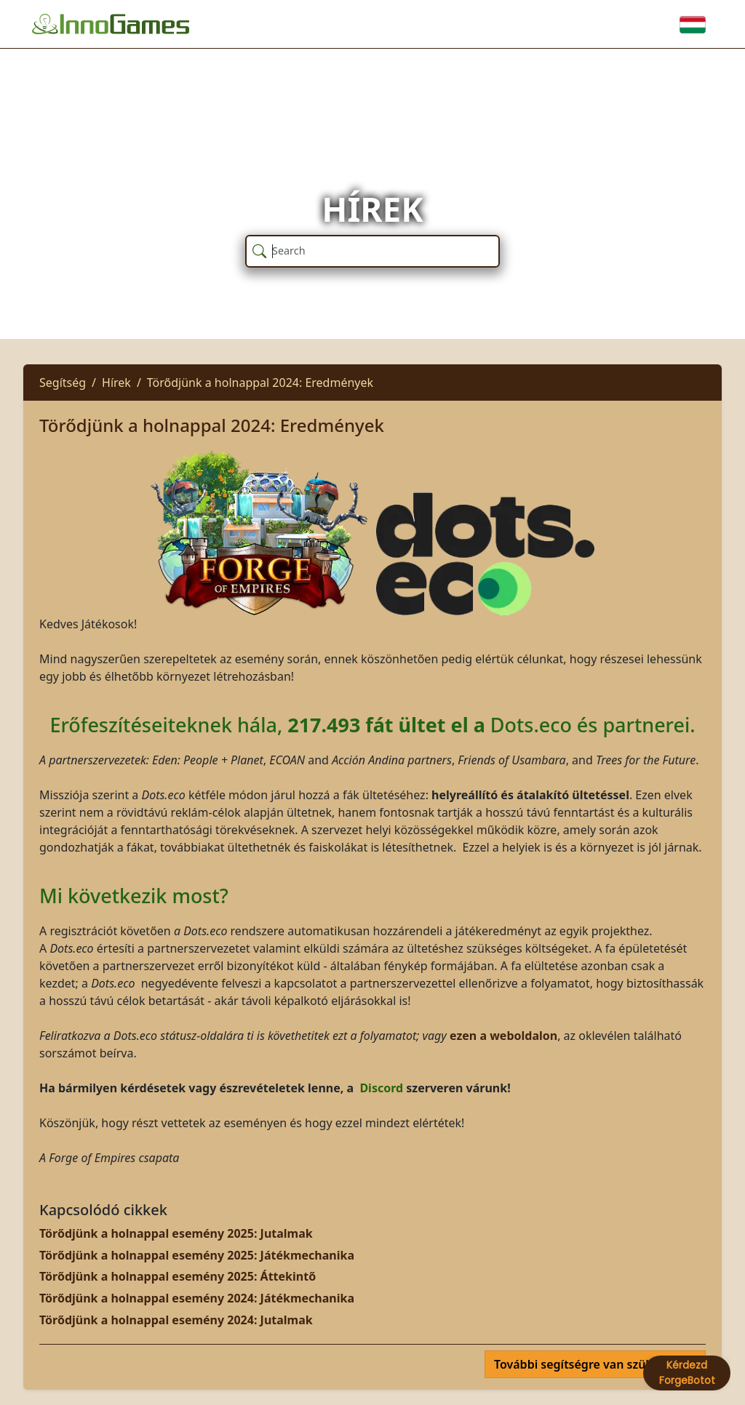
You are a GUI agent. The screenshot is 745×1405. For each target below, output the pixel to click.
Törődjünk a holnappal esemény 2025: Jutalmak (176, 1233)
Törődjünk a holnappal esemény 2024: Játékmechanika (196, 1298)
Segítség (62, 383)
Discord (382, 1088)
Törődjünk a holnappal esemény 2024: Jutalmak (176, 1320)
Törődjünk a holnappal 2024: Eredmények (260, 383)
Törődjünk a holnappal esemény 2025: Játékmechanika (196, 1255)
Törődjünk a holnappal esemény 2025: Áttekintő (177, 1276)
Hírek (116, 383)
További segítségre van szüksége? (591, 1364)
